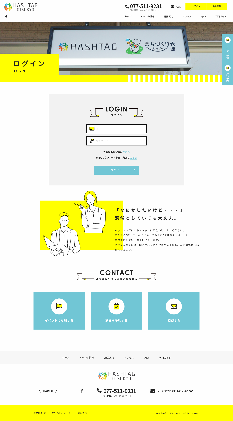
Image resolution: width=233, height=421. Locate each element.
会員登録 (216, 6)
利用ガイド (221, 16)
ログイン (196, 6)
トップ (128, 16)
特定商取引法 (40, 413)
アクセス (187, 16)
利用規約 (82, 413)
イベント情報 (148, 16)
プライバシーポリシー (62, 413)
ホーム (65, 357)
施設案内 (168, 16)
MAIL (175, 6)
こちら (126, 152)
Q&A (203, 16)
